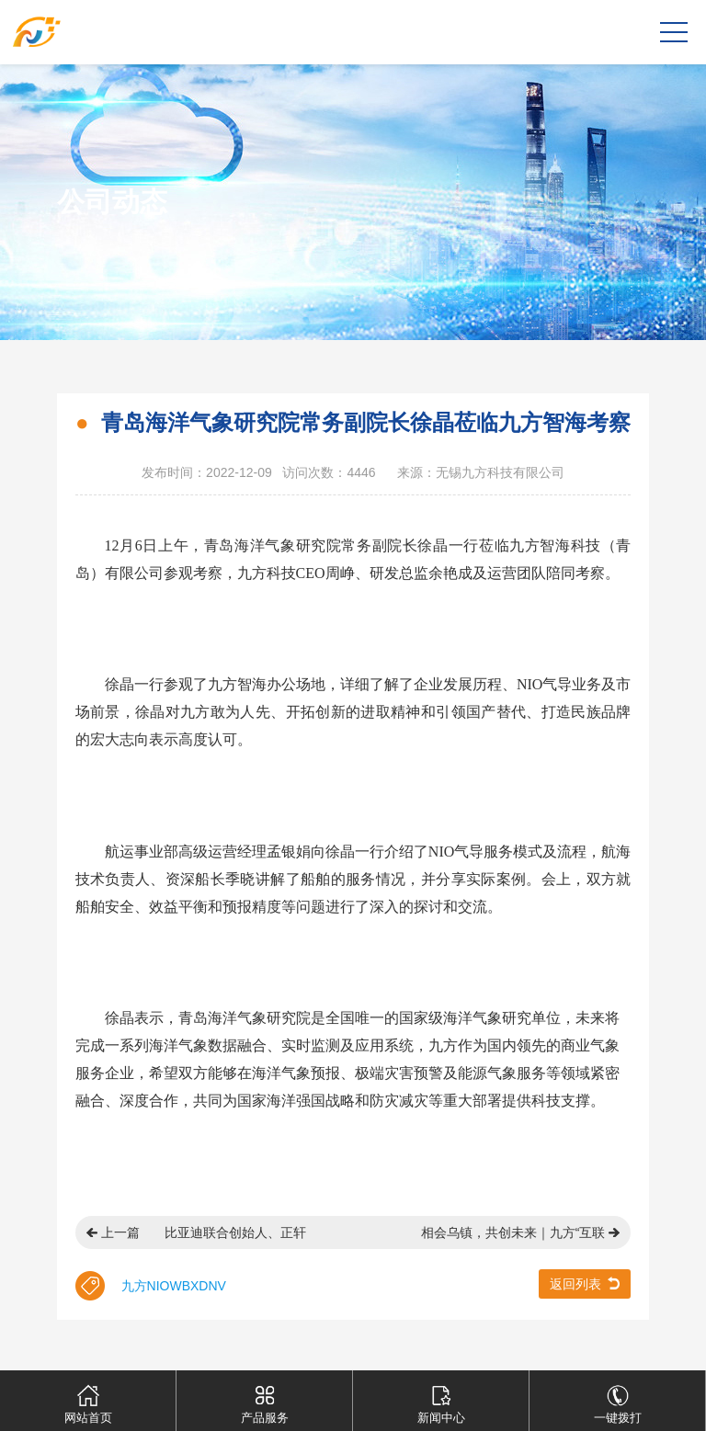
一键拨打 (617, 1397)
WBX (184, 1285)
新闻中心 (441, 1397)
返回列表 (575, 1284)
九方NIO (145, 1285)
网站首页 (88, 1397)
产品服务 (264, 1397)
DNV (212, 1285)
